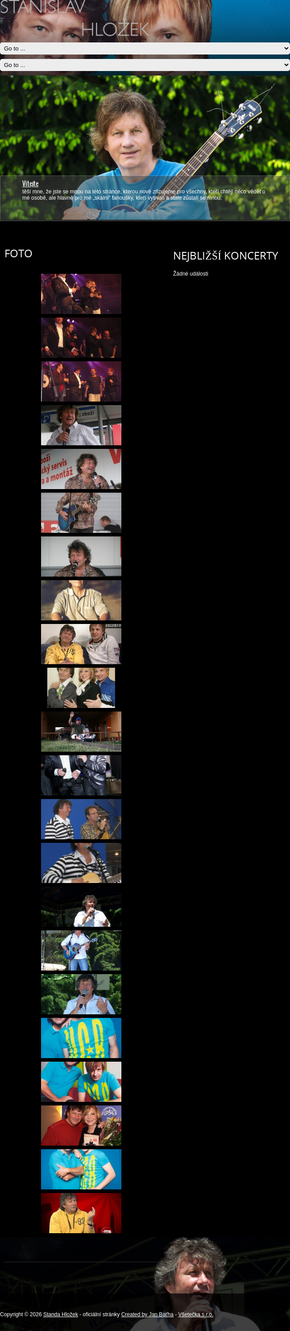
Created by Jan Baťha (147, 1314)
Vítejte (30, 183)
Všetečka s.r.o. (196, 1314)
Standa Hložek (60, 1314)
